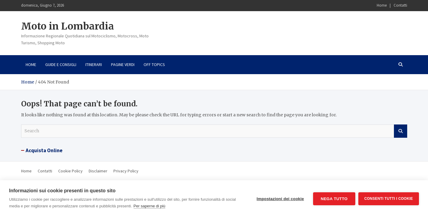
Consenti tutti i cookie (388, 199)
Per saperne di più (150, 206)
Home (382, 5)
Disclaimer (98, 171)
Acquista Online (44, 150)
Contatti (400, 5)
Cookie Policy (70, 171)
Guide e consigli (60, 64)
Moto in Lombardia (67, 26)
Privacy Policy (125, 171)
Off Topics (154, 64)
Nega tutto (334, 199)
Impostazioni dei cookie (280, 199)
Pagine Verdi (123, 64)
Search (400, 131)
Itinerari (93, 64)
